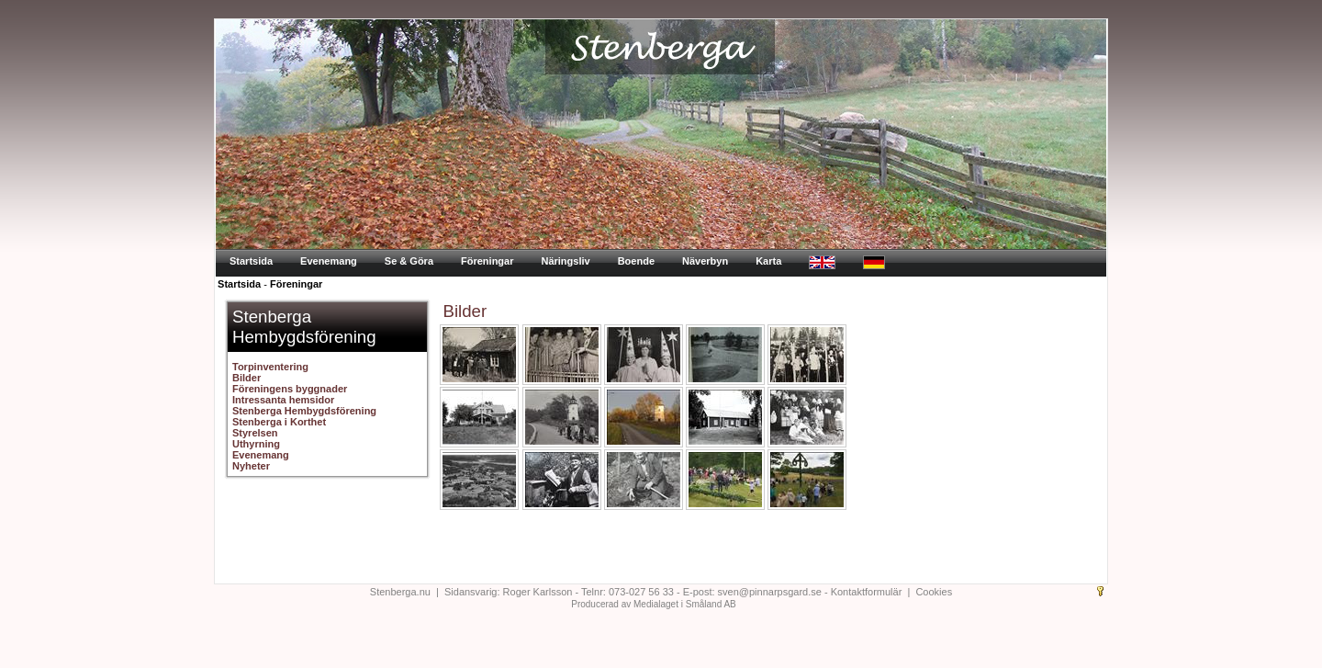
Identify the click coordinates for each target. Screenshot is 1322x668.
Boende (636, 260)
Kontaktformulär (866, 591)
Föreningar (487, 260)
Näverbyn (705, 260)
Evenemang (328, 260)
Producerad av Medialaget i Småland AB (653, 604)
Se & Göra (409, 260)
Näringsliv (565, 260)
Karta (768, 260)
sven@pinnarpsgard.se (770, 591)
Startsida (251, 260)
